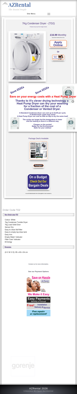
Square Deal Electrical (45, 391)
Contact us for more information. (38, 264)
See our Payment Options (38, 271)
